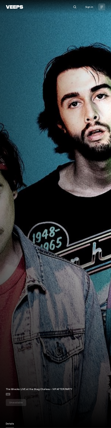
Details (10, 423)
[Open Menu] (101, 6)
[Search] (74, 6)
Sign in (89, 7)
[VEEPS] (14, 7)
